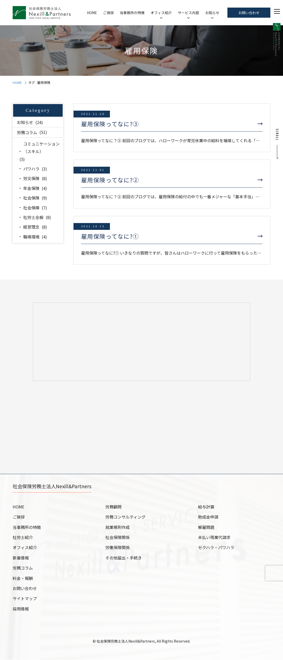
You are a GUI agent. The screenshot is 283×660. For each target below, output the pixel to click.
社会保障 (31, 208)
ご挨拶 (108, 12)
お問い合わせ (249, 12)
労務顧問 (113, 507)
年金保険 (31, 188)
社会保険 (31, 198)
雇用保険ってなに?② (110, 180)
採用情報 (21, 609)
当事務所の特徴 (132, 12)
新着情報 (21, 558)
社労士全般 (33, 217)
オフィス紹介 (161, 12)
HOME (92, 12)
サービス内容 (188, 12)
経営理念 (31, 227)
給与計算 (206, 507)
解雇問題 (206, 527)
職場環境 (31, 237)
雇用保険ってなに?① (110, 236)
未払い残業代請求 (214, 537)
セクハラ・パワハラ (216, 548)
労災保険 (31, 178)
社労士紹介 (23, 537)
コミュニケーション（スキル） (41, 147)
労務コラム (27, 132)
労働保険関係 (117, 548)
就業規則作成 (117, 527)
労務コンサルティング (125, 517)
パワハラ (31, 169)
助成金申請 (208, 517)
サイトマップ (25, 599)
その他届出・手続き (123, 558)
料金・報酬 (23, 578)
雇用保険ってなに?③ (110, 124)
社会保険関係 (117, 537)
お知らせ (212, 12)
